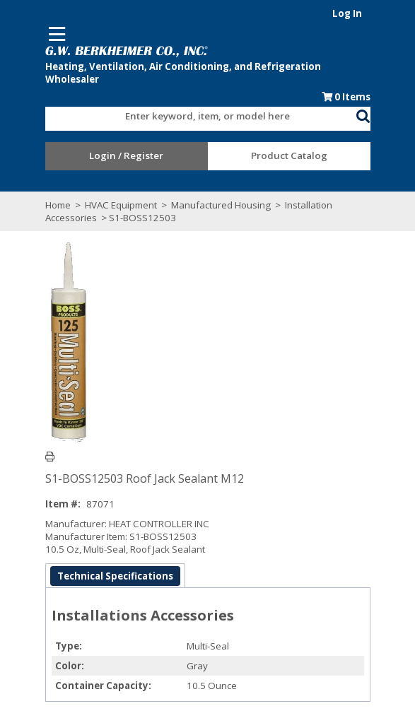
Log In (347, 13)
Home (58, 205)
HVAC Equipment (121, 205)
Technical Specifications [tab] (115, 576)
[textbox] (193, 117)
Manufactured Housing (221, 205)
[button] (363, 114)
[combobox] (200, 113)
